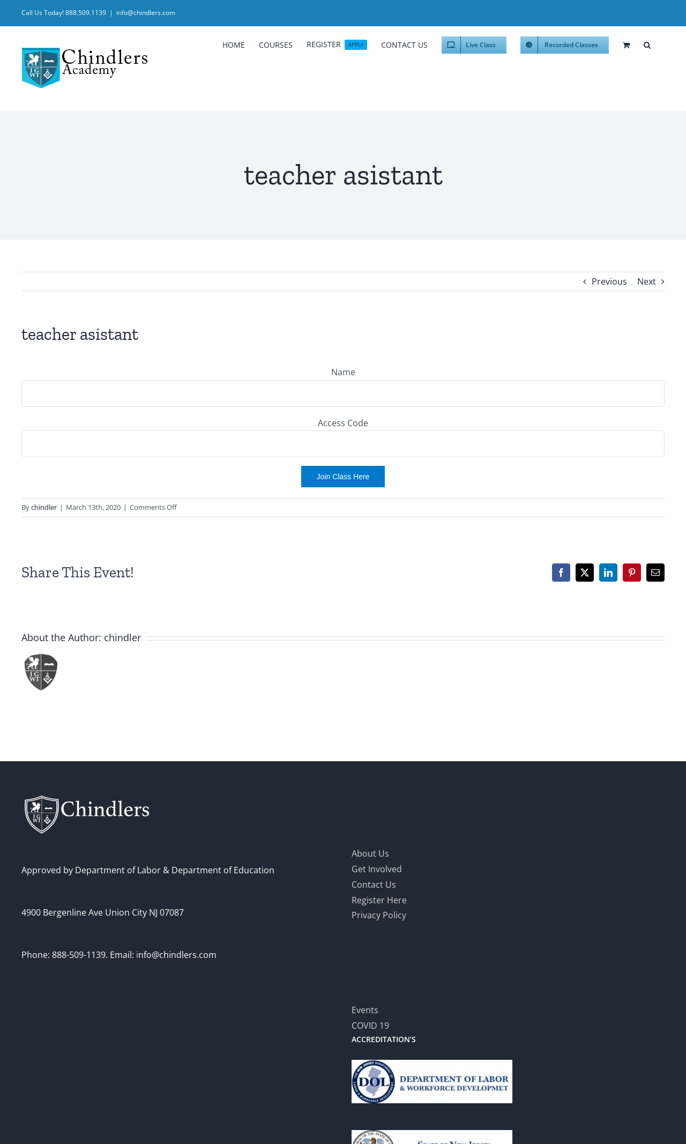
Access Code (343, 423)
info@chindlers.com (145, 12)
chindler (44, 507)
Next (646, 281)
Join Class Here (343, 476)
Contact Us (374, 884)
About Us (370, 853)
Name (343, 372)
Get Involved (377, 869)
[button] (647, 43)
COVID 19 (370, 1025)
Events (365, 1010)
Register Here (379, 900)
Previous (609, 281)
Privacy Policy (379, 915)
